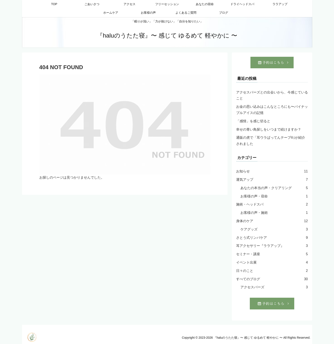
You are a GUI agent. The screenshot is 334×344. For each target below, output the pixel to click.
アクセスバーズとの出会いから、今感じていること (272, 95)
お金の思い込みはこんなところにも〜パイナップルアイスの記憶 (272, 110)
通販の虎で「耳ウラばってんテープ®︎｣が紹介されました (270, 141)
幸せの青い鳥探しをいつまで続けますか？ (268, 129)
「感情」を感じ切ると (253, 121)
